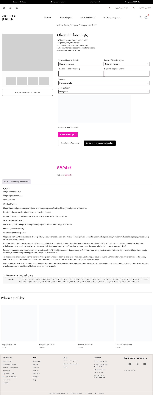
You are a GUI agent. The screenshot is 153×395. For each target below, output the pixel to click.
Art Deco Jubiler (9, 17)
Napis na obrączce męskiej (114, 69)
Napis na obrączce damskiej (69, 69)
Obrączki (74, 25)
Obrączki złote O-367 (88, 25)
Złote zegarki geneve (112, 17)
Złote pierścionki (88, 17)
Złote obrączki (66, 17)
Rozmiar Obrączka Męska (114, 60)
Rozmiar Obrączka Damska (68, 60)
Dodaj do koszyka (67, 134)
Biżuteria (47, 17)
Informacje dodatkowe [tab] (20, 181)
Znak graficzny (64, 87)
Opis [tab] (6, 181)
